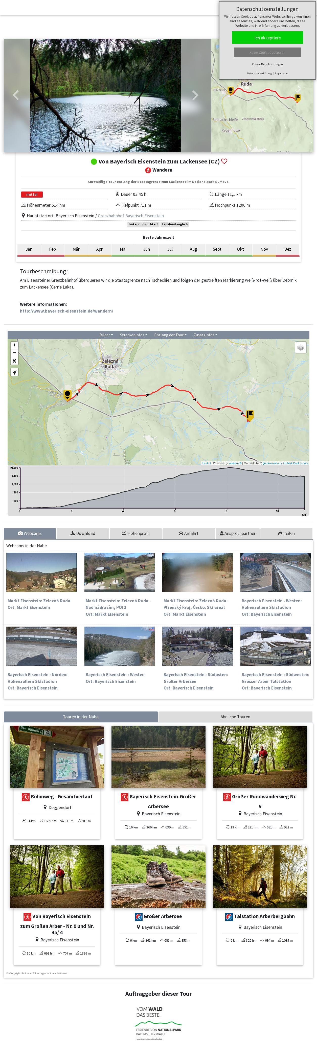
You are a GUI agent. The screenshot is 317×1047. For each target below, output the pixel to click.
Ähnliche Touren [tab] (235, 717)
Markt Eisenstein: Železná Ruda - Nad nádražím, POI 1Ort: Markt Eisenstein (118, 607)
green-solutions (272, 463)
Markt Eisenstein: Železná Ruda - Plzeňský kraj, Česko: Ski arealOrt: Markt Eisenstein (196, 607)
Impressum (281, 73)
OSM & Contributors (295, 463)
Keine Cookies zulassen (267, 52)
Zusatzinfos (204, 334)
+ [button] (14, 345)
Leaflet (206, 463)
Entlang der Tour (169, 334)
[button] (16, 95)
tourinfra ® (235, 463)
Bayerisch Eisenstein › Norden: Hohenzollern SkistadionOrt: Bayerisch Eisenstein (37, 681)
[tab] (30, 533)
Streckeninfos (132, 334)
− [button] (14, 353)
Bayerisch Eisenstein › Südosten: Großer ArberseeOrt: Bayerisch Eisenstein (196, 681)
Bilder (105, 334)
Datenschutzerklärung (259, 73)
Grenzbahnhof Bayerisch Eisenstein (131, 216)
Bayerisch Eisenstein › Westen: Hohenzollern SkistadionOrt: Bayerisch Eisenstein (272, 607)
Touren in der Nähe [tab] (81, 717)
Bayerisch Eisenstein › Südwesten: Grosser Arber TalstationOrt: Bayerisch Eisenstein (275, 681)
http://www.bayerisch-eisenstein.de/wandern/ (66, 311)
